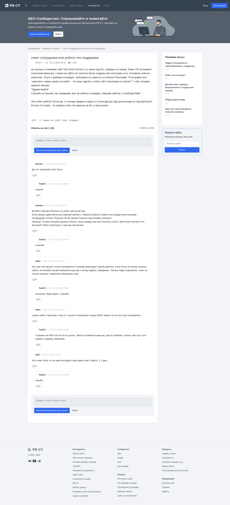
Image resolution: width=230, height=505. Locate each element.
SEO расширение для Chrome (175, 470)
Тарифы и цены (39, 5)
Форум (120, 458)
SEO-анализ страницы (82, 458)
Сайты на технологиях (127, 496)
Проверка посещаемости (83, 470)
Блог (107, 5)
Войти (58, 34)
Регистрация (219, 5)
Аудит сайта (78, 475)
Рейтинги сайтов (124, 491)
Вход (205, 5)
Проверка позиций (172, 462)
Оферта (165, 491)
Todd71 (38, 62)
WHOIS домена (79, 487)
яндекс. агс (48, 120)
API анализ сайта (125, 479)
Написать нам (168, 483)
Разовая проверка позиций (84, 462)
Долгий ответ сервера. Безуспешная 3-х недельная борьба (179, 87)
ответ (64, 120)
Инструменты (58, 5)
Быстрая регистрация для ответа (52, 150)
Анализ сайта (173, 132)
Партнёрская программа (128, 487)
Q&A (119, 453)
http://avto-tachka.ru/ (75, 69)
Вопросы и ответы (51, 48)
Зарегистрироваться (39, 34)
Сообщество (94, 5)
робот (58, 120)
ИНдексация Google (175, 99)
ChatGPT (76, 466)
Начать (182, 150)
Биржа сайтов (76, 5)
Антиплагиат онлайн (82, 479)
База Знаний (122, 466)
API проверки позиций (127, 483)
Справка (165, 487)
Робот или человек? (175, 75)
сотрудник (73, 120)
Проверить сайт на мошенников (87, 492)
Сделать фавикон (80, 496)
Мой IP (76, 483)
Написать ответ (147, 128)
